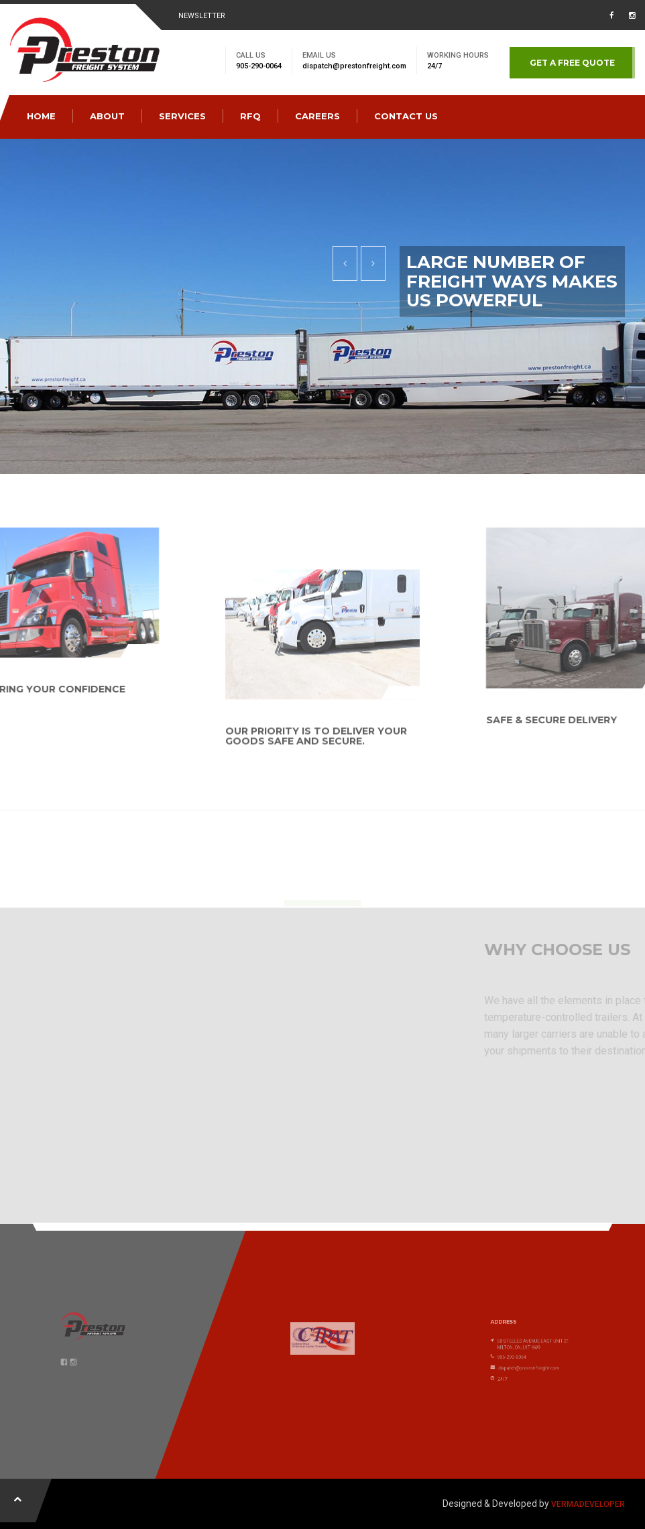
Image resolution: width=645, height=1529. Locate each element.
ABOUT (107, 116)
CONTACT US (406, 116)
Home (41, 116)
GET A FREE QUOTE (572, 63)
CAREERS (317, 116)
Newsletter (201, 15)
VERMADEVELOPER (588, 1504)
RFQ (250, 116)
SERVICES (182, 116)
